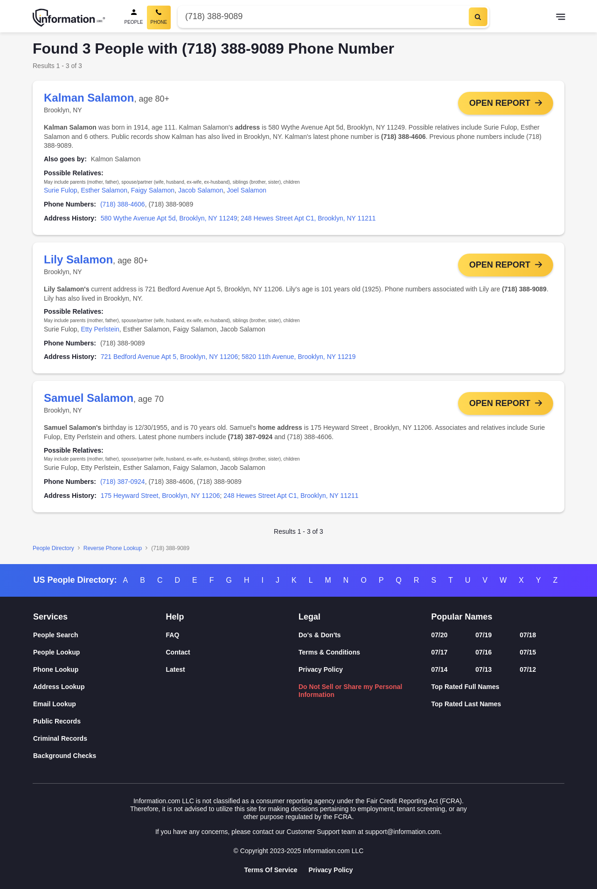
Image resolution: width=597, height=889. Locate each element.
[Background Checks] (99, 756)
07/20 (439, 635)
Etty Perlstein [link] (100, 329)
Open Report (499, 103)
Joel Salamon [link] (246, 190)
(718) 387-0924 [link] (122, 481)
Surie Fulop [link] (60, 190)
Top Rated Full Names (465, 686)
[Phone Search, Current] (159, 17)
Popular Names (462, 616)
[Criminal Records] (99, 739)
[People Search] (134, 17)
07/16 (483, 652)
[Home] (69, 17)
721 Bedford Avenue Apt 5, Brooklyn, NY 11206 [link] (169, 356)
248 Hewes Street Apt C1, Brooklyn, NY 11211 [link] (308, 218)
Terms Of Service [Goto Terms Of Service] (270, 870)
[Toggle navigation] (560, 17)
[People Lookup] (99, 652)
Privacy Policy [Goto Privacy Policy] (331, 870)
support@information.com (402, 831)
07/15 (528, 652)
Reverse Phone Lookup (112, 548)
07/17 (439, 652)
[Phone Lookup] (99, 670)
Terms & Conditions (329, 652)
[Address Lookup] (99, 687)
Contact (178, 652)
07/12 (528, 669)
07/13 (483, 669)
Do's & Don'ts (319, 635)
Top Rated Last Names (466, 704)
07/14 (439, 669)
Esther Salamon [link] (104, 190)
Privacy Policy (320, 669)
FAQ (173, 635)
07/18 (528, 635)
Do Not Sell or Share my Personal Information (350, 690)
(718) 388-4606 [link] (122, 204)
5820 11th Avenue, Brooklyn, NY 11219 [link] (299, 356)
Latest (175, 669)
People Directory (53, 548)
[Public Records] (99, 721)
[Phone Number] (322, 17)
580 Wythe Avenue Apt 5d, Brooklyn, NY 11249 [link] (169, 218)
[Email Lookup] (99, 704)
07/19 (483, 635)
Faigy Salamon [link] (152, 190)
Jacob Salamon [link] (200, 190)
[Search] (478, 16)
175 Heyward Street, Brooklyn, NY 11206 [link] (160, 495)
